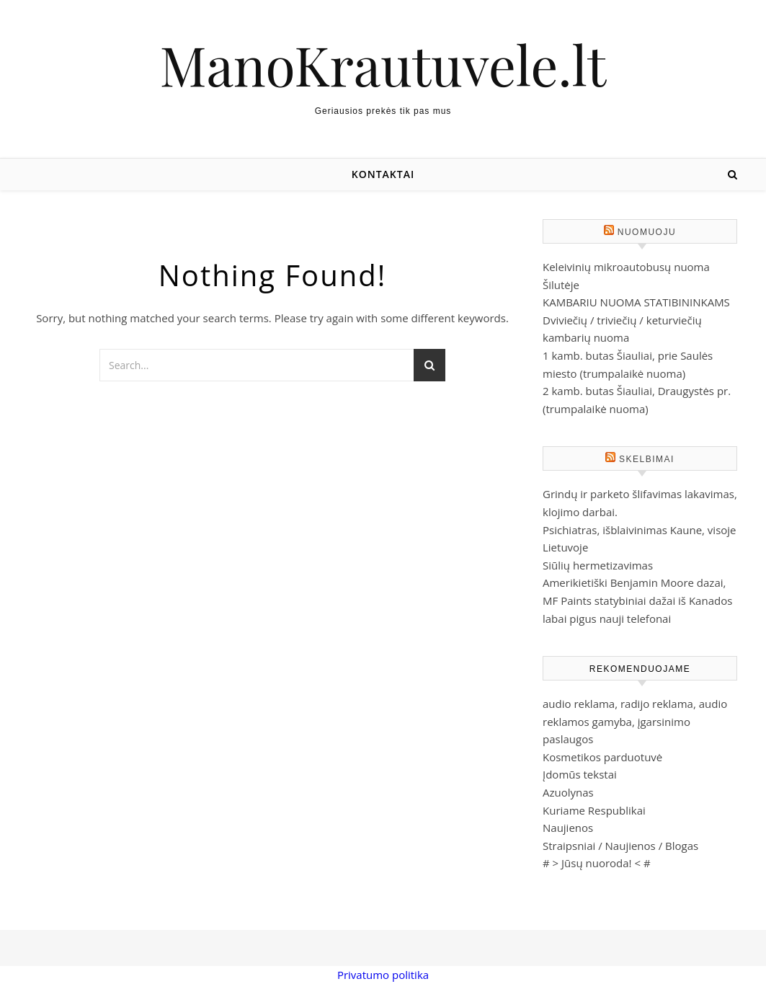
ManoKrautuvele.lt (383, 64)
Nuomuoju (647, 232)
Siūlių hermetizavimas (598, 565)
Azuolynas (568, 792)
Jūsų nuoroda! (596, 863)
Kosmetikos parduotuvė (602, 757)
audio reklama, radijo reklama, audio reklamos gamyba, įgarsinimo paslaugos (635, 721)
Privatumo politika (383, 974)
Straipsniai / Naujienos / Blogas (620, 845)
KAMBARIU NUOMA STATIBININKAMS (636, 302)
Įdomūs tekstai (580, 774)
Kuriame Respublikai (594, 810)
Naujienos (568, 827)
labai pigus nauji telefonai (607, 618)
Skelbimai (646, 459)
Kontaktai (383, 174)
